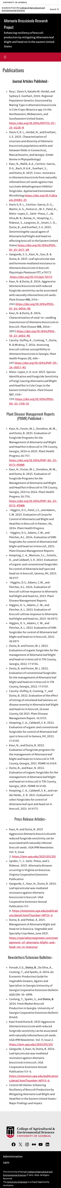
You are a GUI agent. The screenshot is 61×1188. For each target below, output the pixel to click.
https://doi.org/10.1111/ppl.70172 (31, 277)
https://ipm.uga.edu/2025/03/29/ (34, 856)
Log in (6, 1162)
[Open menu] (5, 57)
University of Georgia (17, 1182)
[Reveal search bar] (54, 9)
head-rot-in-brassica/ (23, 947)
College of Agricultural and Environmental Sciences (23, 9)
